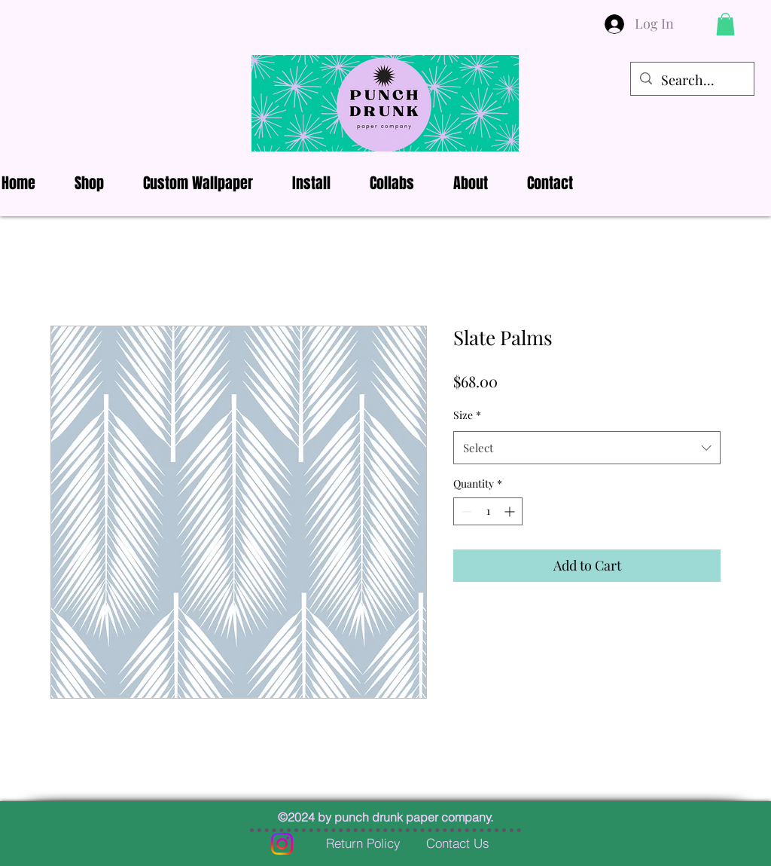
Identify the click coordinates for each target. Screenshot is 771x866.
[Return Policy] (362, 843)
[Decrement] (465, 511)
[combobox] (587, 447)
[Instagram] (282, 843)
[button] (725, 24)
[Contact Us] (457, 843)
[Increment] (510, 511)
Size (467, 415)
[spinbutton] (487, 511)
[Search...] (691, 81)
